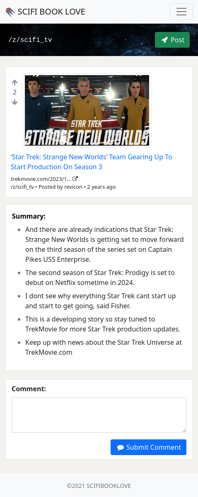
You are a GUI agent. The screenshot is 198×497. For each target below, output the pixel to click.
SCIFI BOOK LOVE (45, 11)
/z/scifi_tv (30, 40)
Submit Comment (148, 447)
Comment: (29, 388)
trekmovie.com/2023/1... (44, 179)
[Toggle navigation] (181, 11)
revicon (73, 186)
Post (172, 39)
